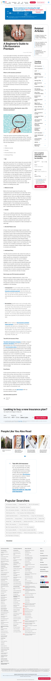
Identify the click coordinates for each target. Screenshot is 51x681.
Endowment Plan (22, 504)
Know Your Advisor (28, 580)
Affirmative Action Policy (29, 609)
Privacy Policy (24, 16)
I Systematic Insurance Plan (5, 587)
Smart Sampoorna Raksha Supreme (4, 609)
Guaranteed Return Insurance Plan (4, 574)
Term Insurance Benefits (11, 530)
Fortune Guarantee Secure (4, 570)
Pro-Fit (2, 639)
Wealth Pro (3, 602)
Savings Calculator (16, 603)
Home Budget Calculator (17, 607)
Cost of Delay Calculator (17, 622)
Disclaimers (27, 619)
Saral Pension (3, 634)
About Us (42, 550)
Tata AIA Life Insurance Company (12, 342)
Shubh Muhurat (3, 591)
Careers (41, 553)
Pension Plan (41, 518)
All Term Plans (27, 561)
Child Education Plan (10, 512)
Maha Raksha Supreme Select (5, 555)
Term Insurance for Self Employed (17, 577)
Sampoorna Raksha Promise (4, 552)
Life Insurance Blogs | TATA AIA (16, 5)
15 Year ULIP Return (16, 630)
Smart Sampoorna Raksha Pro (4, 598)
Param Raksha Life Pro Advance (5, 623)
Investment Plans (16, 586)
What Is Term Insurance (11, 524)
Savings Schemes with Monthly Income (17, 592)
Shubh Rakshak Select (5, 559)
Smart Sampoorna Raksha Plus (4, 595)
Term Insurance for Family (16, 570)
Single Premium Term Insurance (16, 564)
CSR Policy (27, 608)
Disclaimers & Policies (29, 597)
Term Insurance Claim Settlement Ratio (25, 512)
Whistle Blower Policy (28, 611)
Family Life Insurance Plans (17, 554)
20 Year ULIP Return (16, 627)
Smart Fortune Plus (4, 590)
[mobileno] (22, 13)
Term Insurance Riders (17, 581)
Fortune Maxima (3, 605)
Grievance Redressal (28, 572)
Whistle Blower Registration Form (30, 593)
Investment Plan (9, 518)
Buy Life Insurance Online (16, 558)
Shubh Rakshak (3, 558)
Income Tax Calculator (17, 618)
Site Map (42, 562)
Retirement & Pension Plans (4, 627)
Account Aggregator (28, 559)
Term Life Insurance (39, 521)
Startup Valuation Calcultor (16, 615)
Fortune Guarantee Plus (5, 572)
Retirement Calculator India (12, 507)
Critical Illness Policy (24, 515)
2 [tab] (26, 456)
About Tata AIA (28, 548)
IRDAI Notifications (28, 614)
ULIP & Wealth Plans (4, 584)
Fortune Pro (3, 603)
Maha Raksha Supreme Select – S (5, 562)
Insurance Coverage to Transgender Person (31, 626)
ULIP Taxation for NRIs (17, 631)
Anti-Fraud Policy (28, 613)
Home (6, 5)
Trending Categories (17, 548)
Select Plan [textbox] (38, 176)
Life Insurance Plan (5, 548)
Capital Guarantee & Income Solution (4, 653)
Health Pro (2, 644)
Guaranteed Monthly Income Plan (4, 580)
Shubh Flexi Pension (4, 631)
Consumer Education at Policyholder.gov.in (29, 569)
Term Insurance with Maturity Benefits (16, 566)
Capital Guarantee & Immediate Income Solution (4, 656)
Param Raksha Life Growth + (4, 620)
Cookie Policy (27, 602)
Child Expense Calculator (17, 613)
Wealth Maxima (3, 606)
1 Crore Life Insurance (23, 524)
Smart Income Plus (4, 581)
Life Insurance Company (11, 504)
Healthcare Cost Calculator (16, 620)
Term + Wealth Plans (4, 610)
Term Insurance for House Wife (16, 575)
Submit (38, 12)
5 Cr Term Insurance (29, 527)
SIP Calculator (15, 602)
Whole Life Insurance (16, 555)
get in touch (20, 389)
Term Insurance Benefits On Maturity (14, 532)
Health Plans (3, 638)
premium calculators (8, 343)
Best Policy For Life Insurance (28, 510)
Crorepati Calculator (16, 600)
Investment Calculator (17, 617)
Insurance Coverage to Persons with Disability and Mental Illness (31, 621)
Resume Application (44, 567)
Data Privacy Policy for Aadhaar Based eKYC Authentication (30, 604)
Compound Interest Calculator (16, 599)
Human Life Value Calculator (16, 606)
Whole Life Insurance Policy (30, 532)
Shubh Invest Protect (4, 624)
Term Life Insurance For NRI (30, 518)
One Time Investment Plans (17, 588)
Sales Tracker (27, 584)
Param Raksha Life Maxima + (4, 614)
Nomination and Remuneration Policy (30, 606)
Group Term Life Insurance (37, 515)
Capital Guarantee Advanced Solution (4, 659)
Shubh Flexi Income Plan (5, 583)
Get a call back (40, 186)
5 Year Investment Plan (17, 590)
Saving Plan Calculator (25, 507)
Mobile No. (13, 415)
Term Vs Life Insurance (33, 504)
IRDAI (26, 579)
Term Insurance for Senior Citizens (16, 580)
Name (36, 164)
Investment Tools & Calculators (16, 596)
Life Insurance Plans (16, 551)
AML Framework (27, 627)
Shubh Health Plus (4, 641)
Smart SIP (2, 593)
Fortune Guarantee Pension (4, 629)
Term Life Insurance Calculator (12, 510)
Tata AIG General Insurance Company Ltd (29, 551)
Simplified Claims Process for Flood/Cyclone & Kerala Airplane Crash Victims (30, 587)
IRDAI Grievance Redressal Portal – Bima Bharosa (31, 574)
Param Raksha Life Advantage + (4, 616)
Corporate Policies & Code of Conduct (30, 565)
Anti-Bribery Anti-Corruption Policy (31, 629)
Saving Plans (3, 566)
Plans (41, 548)
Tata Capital (27, 554)
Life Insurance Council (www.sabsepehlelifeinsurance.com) (31, 583)
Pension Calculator (16, 609)
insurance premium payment (12, 291)
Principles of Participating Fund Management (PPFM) (30, 634)
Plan (25, 11)
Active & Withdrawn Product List (30, 632)
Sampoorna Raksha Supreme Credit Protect (5, 564)
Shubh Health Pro (4, 645)
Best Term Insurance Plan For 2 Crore (14, 527)
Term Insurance (3, 550)
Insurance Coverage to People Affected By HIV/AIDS (30, 623)
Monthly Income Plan (28, 521)
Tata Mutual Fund (28, 552)
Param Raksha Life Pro (5, 618)
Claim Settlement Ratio (17, 583)
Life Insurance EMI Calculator (16, 611)
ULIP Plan (40, 532)
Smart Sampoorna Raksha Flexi (4, 600)
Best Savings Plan (17, 521)
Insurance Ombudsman (29, 577)
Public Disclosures (28, 616)
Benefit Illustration (28, 562)
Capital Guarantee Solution (12, 515)
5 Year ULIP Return (16, 628)
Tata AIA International (28, 555)
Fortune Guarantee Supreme (4, 568)
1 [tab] (25, 456)
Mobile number (20, 11)
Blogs (9, 5)
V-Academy (27, 591)
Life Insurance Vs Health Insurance (17, 560)
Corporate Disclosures (28, 617)
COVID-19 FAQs (27, 570)
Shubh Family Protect (4, 556)
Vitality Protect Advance (5, 647)
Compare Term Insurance (17, 568)
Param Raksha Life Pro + (5, 612)
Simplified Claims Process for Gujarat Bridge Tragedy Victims (30, 590)
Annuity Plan (8, 521)
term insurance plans (10, 347)
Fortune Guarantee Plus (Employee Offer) (5, 664)
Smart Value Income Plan (5, 576)
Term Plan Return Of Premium (12, 535)
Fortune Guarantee (4, 577)
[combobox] (41, 176)
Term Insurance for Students (16, 573)
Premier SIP (3, 588)
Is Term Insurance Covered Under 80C (27, 530)
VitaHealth (2, 642)
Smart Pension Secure (4, 632)
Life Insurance (15, 550)
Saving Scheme (18, 518)
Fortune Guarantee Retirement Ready (4, 636)
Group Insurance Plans (29, 576)
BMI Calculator (15, 624)
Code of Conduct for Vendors (30, 566)
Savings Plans (15, 594)
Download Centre (43, 564)
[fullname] (14, 13)
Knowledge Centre (29, 557)
